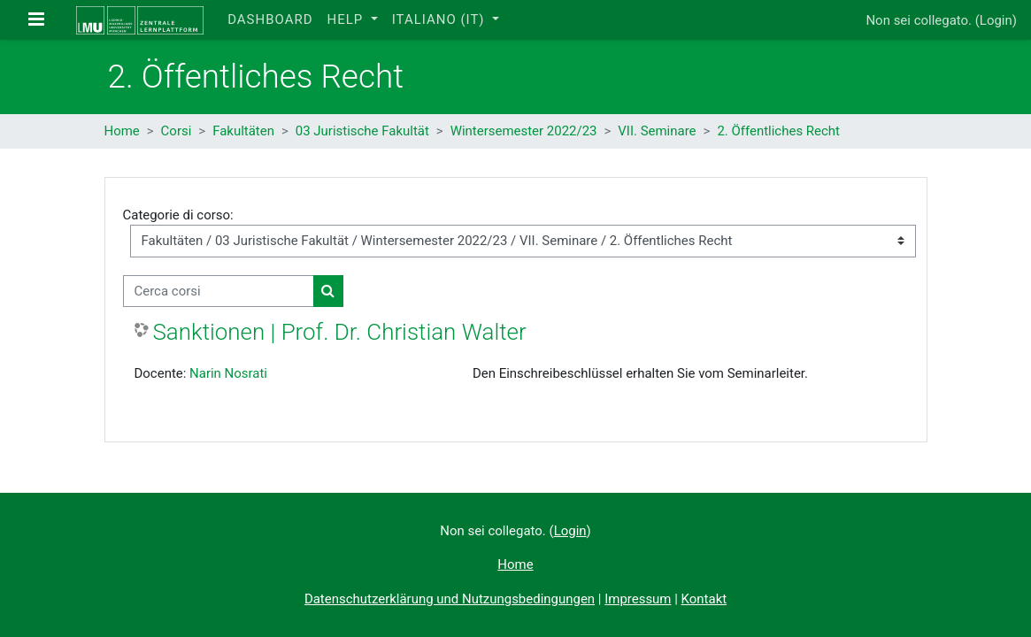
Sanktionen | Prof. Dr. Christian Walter (340, 331)
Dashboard (269, 19)
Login (996, 20)
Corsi (176, 131)
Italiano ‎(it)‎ (440, 19)
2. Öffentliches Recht (778, 131)
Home (122, 131)
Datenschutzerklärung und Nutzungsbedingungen (449, 599)
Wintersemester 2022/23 (523, 131)
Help (346, 19)
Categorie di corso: (178, 215)
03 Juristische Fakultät (362, 131)
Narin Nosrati (228, 373)
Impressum (637, 599)
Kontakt (704, 599)
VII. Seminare (657, 131)
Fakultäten (243, 131)
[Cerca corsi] (218, 291)
